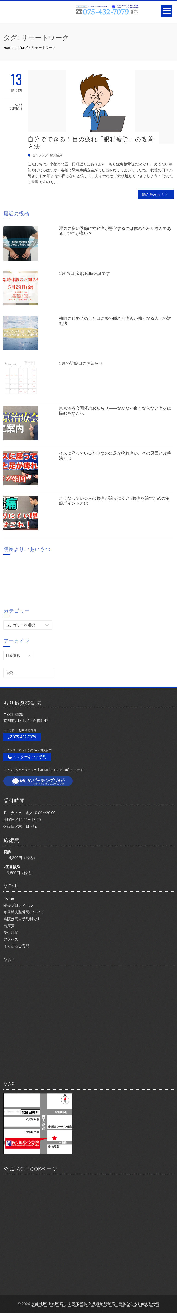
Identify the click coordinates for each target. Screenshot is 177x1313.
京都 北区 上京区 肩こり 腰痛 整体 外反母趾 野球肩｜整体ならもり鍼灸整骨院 (95, 1303)
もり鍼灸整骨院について (23, 911)
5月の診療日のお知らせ (81, 363)
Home (8, 898)
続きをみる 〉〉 (155, 194)
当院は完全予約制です (21, 918)
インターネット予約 (27, 756)
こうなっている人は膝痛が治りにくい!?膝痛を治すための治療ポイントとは (114, 500)
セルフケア (40, 155)
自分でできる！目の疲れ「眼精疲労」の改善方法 (91, 142)
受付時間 (10, 932)
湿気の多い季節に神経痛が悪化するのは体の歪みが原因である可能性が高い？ (115, 230)
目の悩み (56, 155)
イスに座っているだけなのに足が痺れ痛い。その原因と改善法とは (115, 455)
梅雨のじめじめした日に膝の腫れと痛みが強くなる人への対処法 (115, 320)
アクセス (10, 939)
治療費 (9, 925)
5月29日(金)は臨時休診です (84, 273)
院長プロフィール (18, 905)
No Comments (16, 106)
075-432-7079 (22, 736)
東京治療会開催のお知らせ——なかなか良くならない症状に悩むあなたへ (115, 410)
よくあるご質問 (16, 945)
